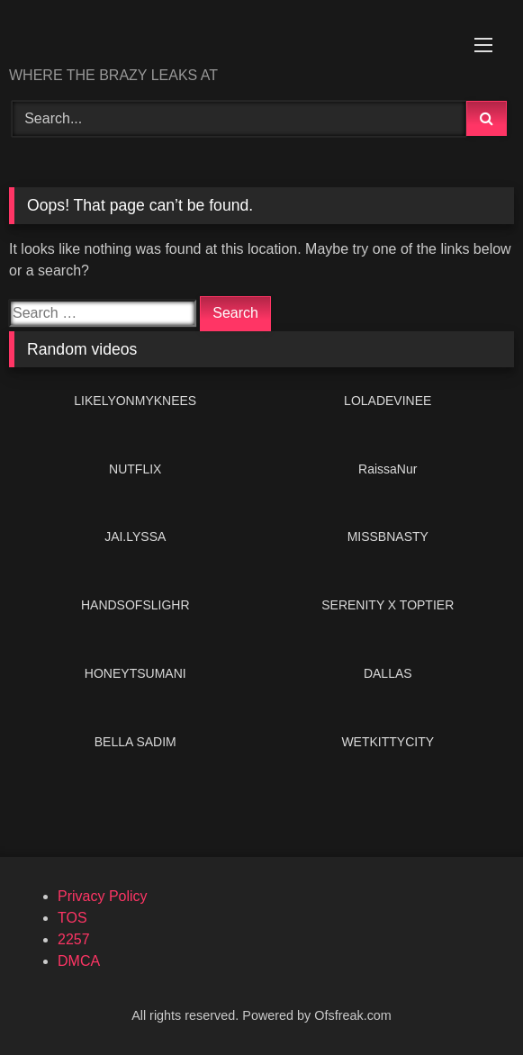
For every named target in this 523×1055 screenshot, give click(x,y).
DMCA (79, 961)
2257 (74, 939)
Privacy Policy (103, 896)
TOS (72, 917)
